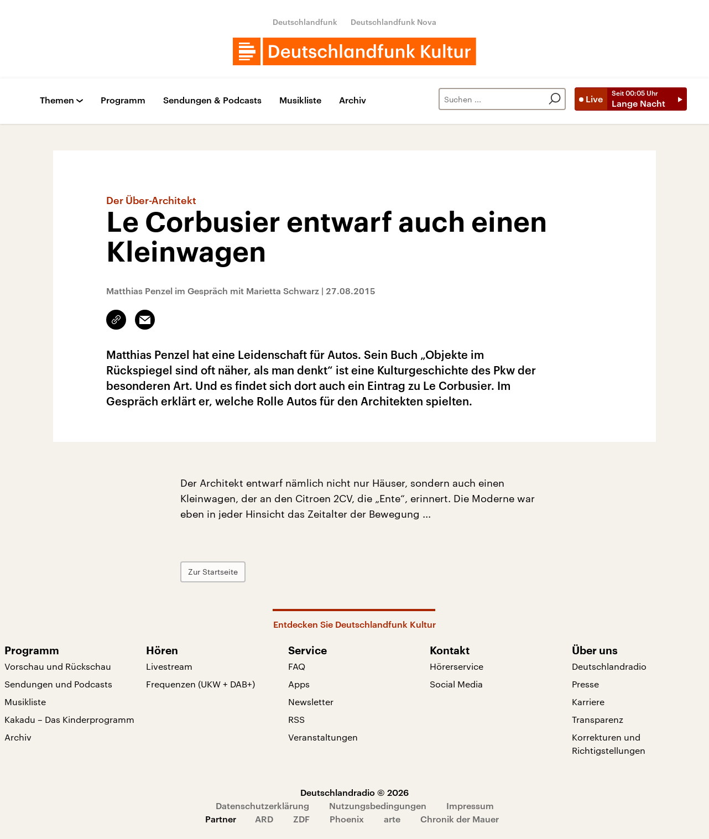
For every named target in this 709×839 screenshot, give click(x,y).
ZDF (301, 819)
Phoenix (347, 819)
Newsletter (310, 701)
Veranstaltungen (323, 737)
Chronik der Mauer (459, 819)
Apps (299, 684)
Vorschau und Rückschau (57, 666)
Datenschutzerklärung (262, 805)
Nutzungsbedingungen (377, 805)
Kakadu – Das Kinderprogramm (69, 719)
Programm (123, 100)
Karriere (588, 701)
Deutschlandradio (609, 666)
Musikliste (300, 100)
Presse (585, 684)
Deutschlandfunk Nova (393, 22)
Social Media (456, 684)
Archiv (352, 100)
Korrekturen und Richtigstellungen (608, 743)
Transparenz (597, 719)
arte (392, 819)
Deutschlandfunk (305, 22)
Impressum (470, 805)
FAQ (296, 666)
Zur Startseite (213, 571)
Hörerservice (456, 666)
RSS (296, 719)
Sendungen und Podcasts (58, 684)
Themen (57, 100)
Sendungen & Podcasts (212, 100)
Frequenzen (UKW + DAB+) (200, 684)
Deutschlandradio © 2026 (354, 792)
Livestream (169, 666)
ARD (264, 819)
